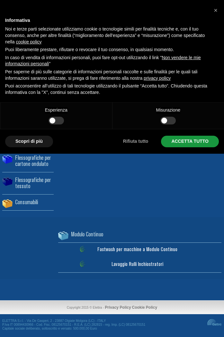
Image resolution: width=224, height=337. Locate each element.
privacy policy (157, 78)
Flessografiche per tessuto (33, 183)
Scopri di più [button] (29, 141)
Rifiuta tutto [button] (135, 141)
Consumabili (26, 202)
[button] (216, 10)
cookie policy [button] (28, 41)
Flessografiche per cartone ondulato (33, 161)
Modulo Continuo (87, 235)
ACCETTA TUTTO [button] (190, 141)
